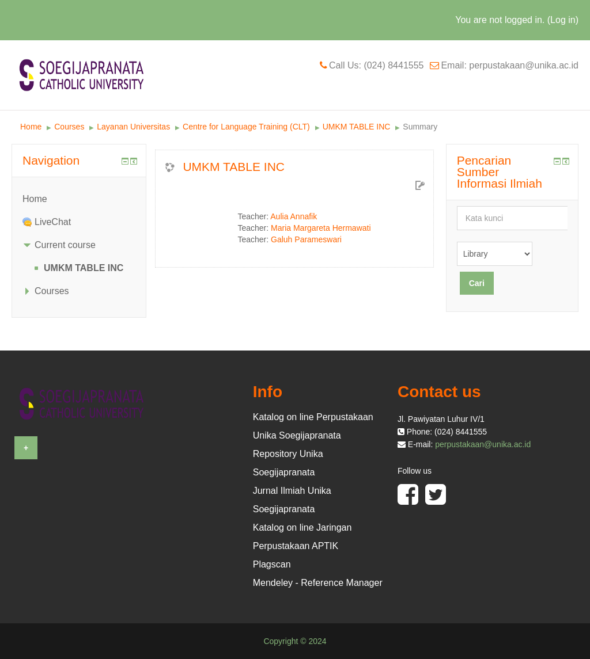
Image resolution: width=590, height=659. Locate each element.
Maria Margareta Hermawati (321, 228)
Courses (69, 126)
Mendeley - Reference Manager (318, 583)
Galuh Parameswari (306, 239)
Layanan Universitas (133, 126)
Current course (65, 245)
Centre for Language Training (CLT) (246, 126)
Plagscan (272, 564)
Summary (420, 126)
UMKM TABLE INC (357, 126)
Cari (477, 283)
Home (30, 126)
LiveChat (53, 222)
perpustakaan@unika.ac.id (483, 444)
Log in (563, 20)
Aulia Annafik (293, 216)
